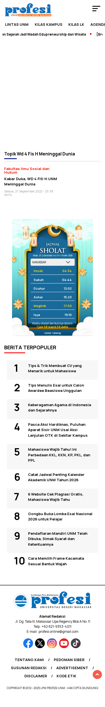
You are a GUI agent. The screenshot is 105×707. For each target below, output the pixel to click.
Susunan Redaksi (28, 667)
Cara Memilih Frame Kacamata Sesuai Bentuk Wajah (56, 561)
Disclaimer (35, 675)
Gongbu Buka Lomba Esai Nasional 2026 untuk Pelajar (60, 516)
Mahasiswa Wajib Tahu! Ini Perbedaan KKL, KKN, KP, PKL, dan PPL (59, 455)
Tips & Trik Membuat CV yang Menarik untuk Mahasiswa (55, 368)
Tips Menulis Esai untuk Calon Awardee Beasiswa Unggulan (56, 388)
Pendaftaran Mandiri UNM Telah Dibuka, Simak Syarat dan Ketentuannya (57, 539)
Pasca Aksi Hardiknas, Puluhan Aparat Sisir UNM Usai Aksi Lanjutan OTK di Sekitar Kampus (58, 430)
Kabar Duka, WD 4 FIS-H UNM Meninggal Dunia (30, 181)
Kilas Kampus (48, 24)
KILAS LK (76, 24)
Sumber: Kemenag (52, 332)
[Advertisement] (52, 93)
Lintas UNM (17, 24)
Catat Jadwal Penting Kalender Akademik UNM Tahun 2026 (56, 477)
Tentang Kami (29, 659)
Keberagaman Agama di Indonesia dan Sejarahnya (59, 407)
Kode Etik (66, 675)
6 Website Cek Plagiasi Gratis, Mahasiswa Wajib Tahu (55, 497)
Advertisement (72, 667)
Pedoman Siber (69, 659)
